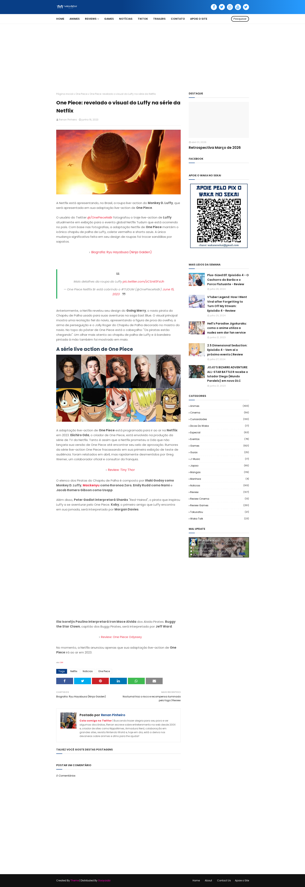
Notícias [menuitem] (126, 19)
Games (219, 445)
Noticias (88, 671)
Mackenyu (91, 485)
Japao (219, 465)
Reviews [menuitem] (91, 19)
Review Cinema (219, 498)
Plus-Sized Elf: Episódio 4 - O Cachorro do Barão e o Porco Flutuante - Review (228, 279)
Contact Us (224, 880)
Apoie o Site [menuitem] (198, 19)
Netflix (73, 671)
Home (196, 880)
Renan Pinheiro (68, 119)
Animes (219, 406)
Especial (219, 432)
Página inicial (64, 94)
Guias (219, 452)
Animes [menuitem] (74, 19)
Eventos (219, 439)
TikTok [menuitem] (143, 19)
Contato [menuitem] (178, 19)
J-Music (219, 459)
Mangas (219, 472)
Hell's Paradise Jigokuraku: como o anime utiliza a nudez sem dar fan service (227, 328)
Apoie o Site (242, 880)
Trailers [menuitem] (159, 19)
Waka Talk (219, 518)
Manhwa (219, 479)
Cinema (219, 412)
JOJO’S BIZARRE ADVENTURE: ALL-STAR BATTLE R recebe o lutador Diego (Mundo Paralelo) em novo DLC (227, 374)
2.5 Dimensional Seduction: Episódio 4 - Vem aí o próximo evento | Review (227, 349)
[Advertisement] (152, 54)
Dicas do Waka (219, 426)
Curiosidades (219, 419)
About (208, 880)
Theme (74, 880)
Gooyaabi (104, 880)
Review (219, 492)
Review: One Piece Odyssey (121, 637)
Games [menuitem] (109, 19)
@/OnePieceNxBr (99, 217)
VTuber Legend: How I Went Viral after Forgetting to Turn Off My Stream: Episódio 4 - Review (227, 303)
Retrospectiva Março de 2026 (215, 147)
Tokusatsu (219, 512)
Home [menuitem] (60, 19)
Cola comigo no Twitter (96, 720)
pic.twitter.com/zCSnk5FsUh (143, 281)
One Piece (81, 94)
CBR (61, 662)
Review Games (219, 505)
